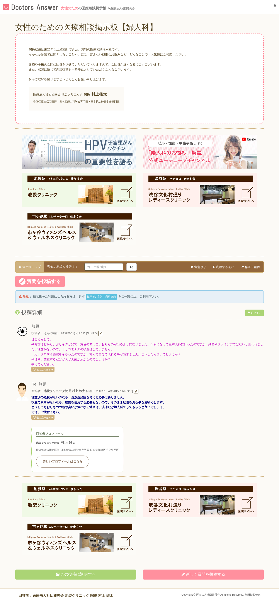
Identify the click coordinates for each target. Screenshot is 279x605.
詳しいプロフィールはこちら (62, 461)
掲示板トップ (30, 267)
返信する (254, 312)
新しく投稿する (203, 574)
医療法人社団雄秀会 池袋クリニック (58, 94)
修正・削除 (250, 267)
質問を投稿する (40, 281)
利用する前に (223, 267)
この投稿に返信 (76, 574)
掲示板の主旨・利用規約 (101, 296)
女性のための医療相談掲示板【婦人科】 (86, 27)
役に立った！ (43, 369)
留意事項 (198, 267)
